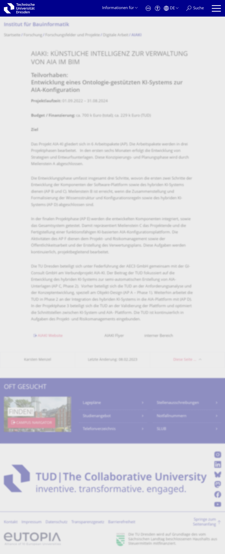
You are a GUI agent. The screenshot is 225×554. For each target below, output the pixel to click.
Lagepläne (92, 403)
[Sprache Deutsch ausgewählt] (171, 8)
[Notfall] (148, 8)
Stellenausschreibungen (178, 403)
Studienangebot (97, 416)
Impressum (31, 522)
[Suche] (195, 8)
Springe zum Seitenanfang (204, 522)
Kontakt (11, 522)
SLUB (161, 429)
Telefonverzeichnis (99, 429)
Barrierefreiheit (121, 522)
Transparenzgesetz (87, 522)
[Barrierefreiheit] (157, 8)
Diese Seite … (184, 359)
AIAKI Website (53, 336)
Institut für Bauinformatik (36, 25)
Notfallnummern (171, 416)
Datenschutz (57, 522)
